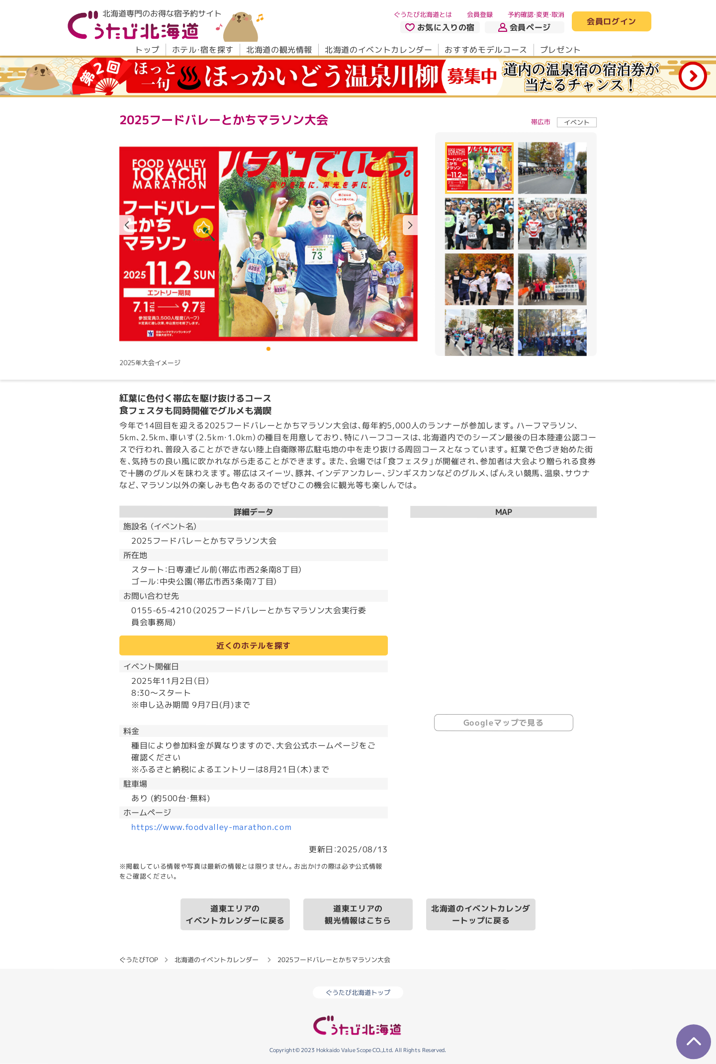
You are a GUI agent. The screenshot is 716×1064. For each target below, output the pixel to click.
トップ (147, 49)
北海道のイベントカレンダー (378, 49)
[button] (410, 225)
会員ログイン (611, 21)
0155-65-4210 (161, 610)
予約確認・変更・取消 (536, 14)
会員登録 (480, 14)
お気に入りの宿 (440, 27)
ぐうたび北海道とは (423, 14)
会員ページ (524, 27)
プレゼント (560, 49)
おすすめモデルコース (486, 49)
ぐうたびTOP (138, 959)
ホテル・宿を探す (203, 49)
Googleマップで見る (503, 722)
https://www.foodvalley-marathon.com (211, 826)
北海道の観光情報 (279, 49)
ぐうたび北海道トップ (358, 992)
